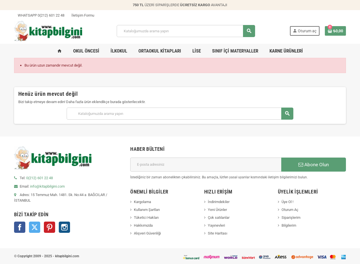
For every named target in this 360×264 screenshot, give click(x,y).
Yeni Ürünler (217, 210)
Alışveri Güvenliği (147, 233)
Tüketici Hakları (146, 217)
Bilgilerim (289, 225)
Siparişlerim (291, 217)
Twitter (34, 227)
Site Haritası (217, 233)
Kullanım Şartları (147, 210)
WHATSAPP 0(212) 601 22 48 (39, 15)
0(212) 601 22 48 (39, 178)
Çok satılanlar (219, 217)
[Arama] (186, 31)
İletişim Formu (81, 15)
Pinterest (49, 227)
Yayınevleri (216, 225)
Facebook (19, 227)
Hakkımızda (143, 225)
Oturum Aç (290, 210)
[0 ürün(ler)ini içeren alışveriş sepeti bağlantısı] (335, 31)
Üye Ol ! (287, 202)
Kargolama (142, 202)
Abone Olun (313, 164)
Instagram (64, 227)
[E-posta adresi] (205, 165)
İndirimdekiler (219, 202)
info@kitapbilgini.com (47, 186)
